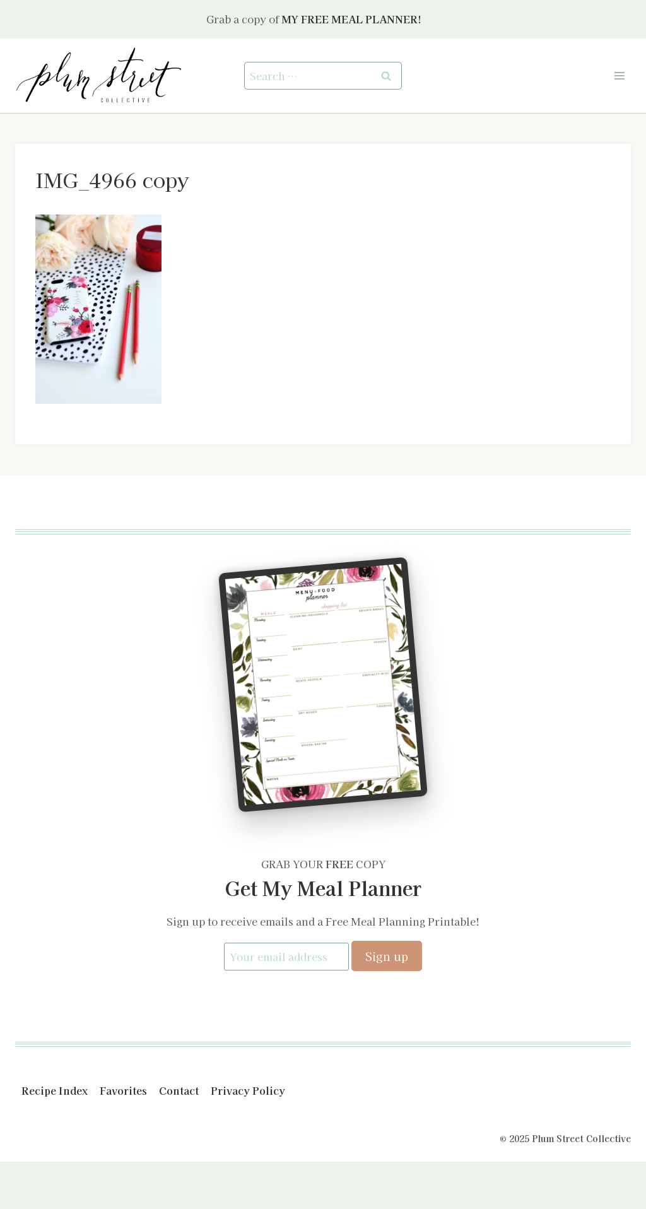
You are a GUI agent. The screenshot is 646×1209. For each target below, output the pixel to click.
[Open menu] (619, 75)
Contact (179, 1090)
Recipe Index (54, 1090)
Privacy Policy (248, 1090)
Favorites (123, 1090)
